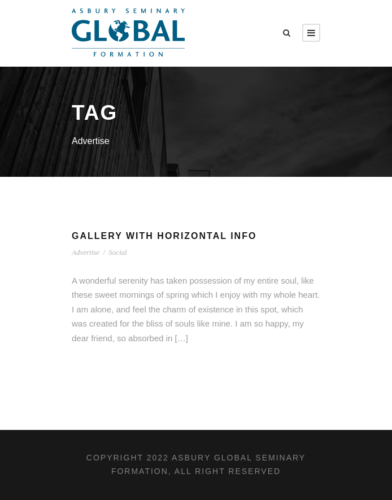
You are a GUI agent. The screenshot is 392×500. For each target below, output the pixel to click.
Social (117, 252)
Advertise (85, 252)
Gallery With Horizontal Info (164, 236)
